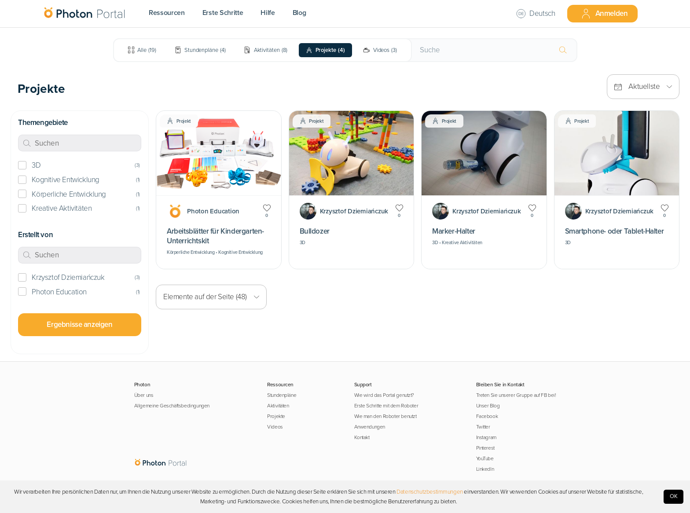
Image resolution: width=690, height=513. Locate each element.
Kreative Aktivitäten (62, 208)
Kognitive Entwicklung (65, 179)
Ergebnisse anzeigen (79, 324)
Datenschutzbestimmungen (429, 491)
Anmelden (604, 13)
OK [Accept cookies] (674, 496)
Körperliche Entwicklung (69, 194)
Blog (299, 12)
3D (36, 165)
